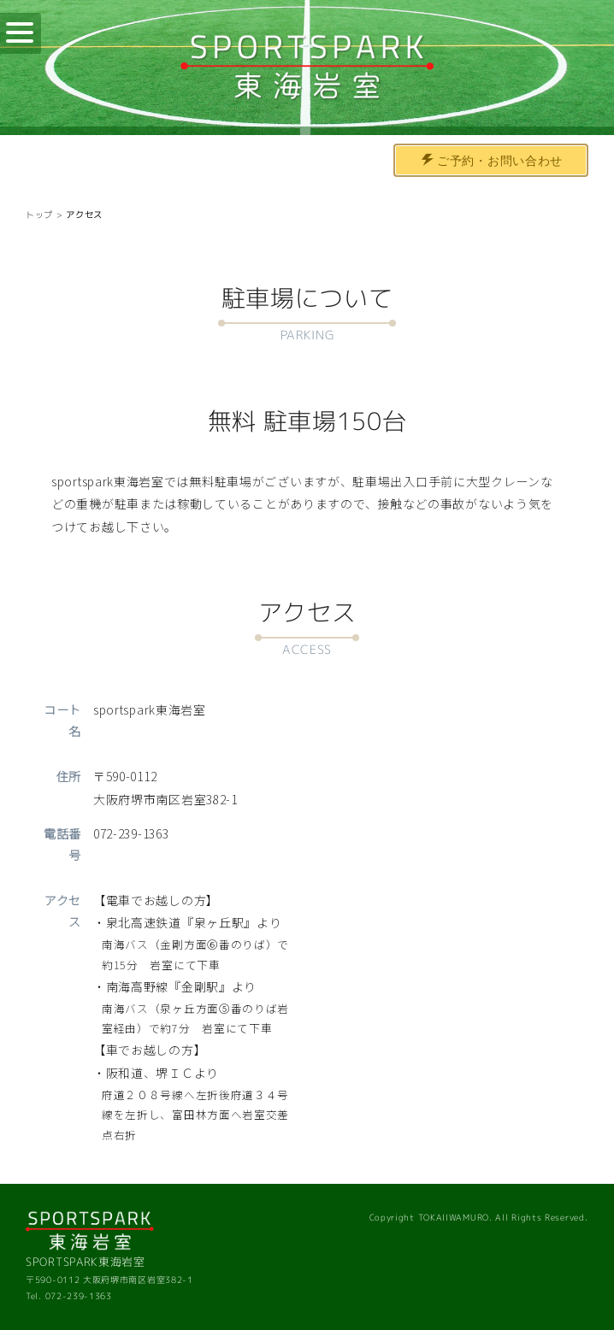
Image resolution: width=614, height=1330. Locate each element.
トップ (39, 215)
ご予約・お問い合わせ (492, 161)
